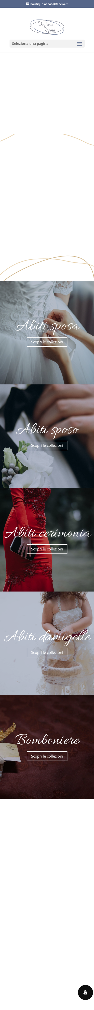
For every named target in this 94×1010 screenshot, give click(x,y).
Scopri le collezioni (47, 341)
